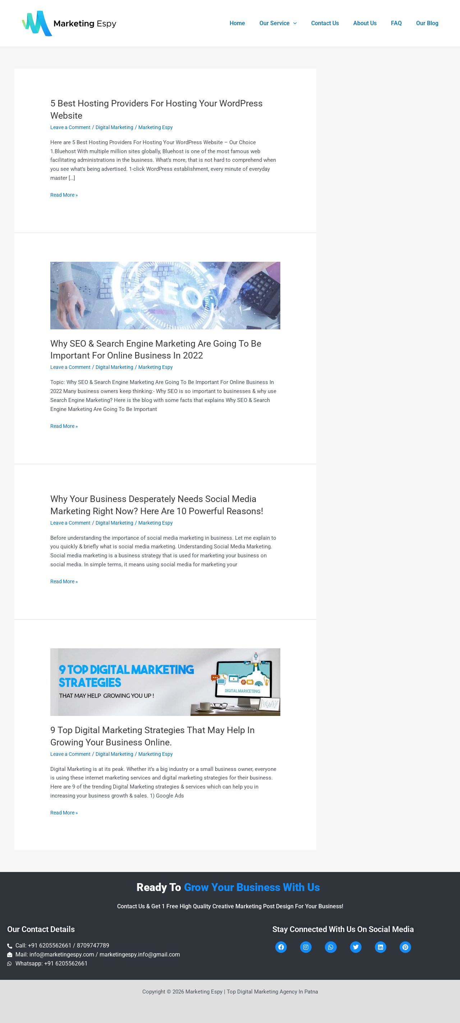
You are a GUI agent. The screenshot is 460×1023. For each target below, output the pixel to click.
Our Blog (429, 23)
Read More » (65, 194)
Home (253, 23)
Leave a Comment (72, 127)
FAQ (400, 23)
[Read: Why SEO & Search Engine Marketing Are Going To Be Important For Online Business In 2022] (165, 295)
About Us (372, 23)
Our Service (291, 23)
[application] (306, 23)
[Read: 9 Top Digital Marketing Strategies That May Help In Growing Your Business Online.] (165, 681)
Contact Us (335, 23)
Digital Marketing (119, 127)
